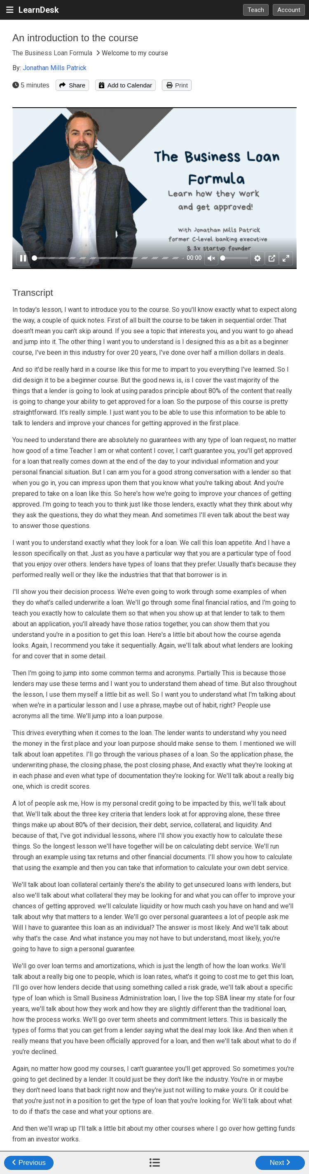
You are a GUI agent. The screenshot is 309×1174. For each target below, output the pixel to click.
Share (72, 85)
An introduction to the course (75, 37)
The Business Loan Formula (53, 53)
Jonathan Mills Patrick (55, 68)
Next (280, 1163)
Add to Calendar (125, 85)
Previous (29, 1163)
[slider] (108, 258)
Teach (256, 10)
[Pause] (23, 258)
